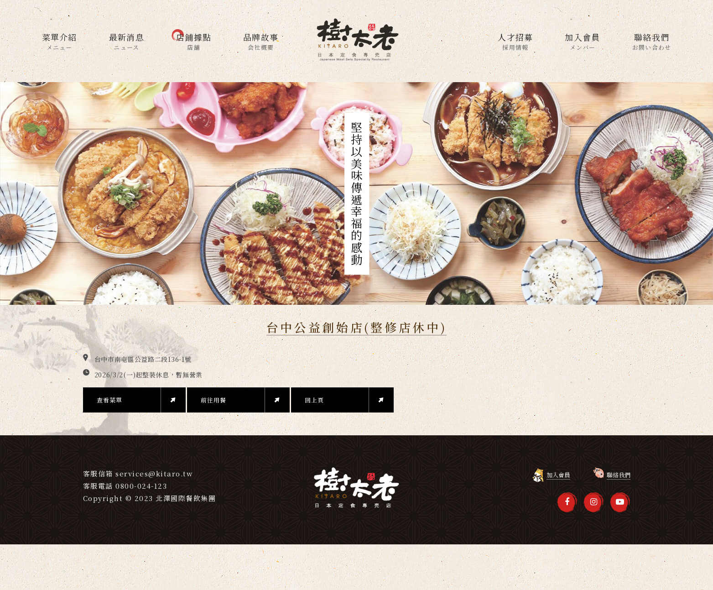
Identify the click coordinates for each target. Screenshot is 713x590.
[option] (356, 193)
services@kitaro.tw (154, 473)
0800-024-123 (141, 486)
